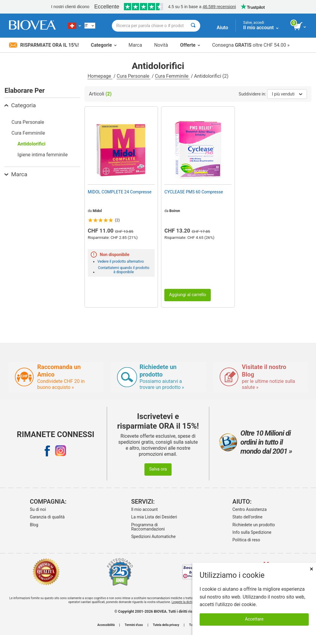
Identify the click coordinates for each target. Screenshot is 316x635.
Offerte (190, 45)
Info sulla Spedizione (251, 532)
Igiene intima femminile (42, 155)
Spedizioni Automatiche (153, 536)
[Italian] (89, 26)
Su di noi (38, 509)
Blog (34, 524)
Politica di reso (246, 539)
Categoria (20, 105)
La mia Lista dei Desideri (154, 517)
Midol (97, 211)
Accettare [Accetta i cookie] (254, 619)
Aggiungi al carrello (187, 294)
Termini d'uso (134, 625)
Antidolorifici (31, 144)
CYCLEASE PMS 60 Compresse (193, 191)
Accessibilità (106, 625)
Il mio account (144, 509)
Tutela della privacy (166, 625)
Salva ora (158, 469)
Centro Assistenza (249, 509)
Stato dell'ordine (247, 517)
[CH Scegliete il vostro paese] (74, 25)
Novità (161, 45)
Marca (135, 45)
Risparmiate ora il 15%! (44, 45)
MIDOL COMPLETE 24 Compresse (119, 191)
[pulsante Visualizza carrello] (300, 26)
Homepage (99, 76)
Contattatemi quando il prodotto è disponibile (124, 270)
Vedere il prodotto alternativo (120, 261)
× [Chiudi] (311, 569)
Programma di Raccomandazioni (148, 526)
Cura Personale (133, 76)
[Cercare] (193, 26)
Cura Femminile (172, 76)
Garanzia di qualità (47, 517)
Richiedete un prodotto (253, 524)
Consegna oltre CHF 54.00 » (250, 45)
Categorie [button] (103, 45)
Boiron (174, 211)
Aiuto (222, 27)
